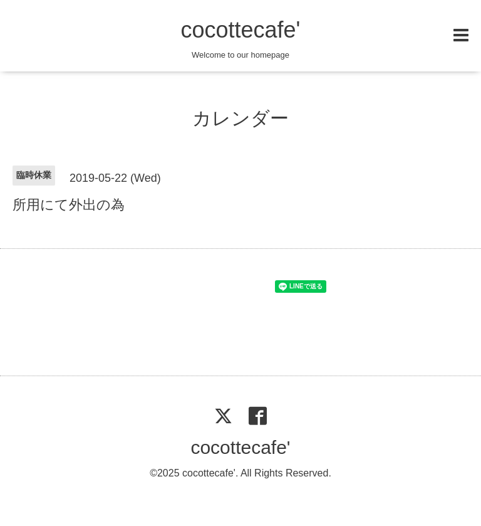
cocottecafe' (240, 30)
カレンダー (240, 118)
